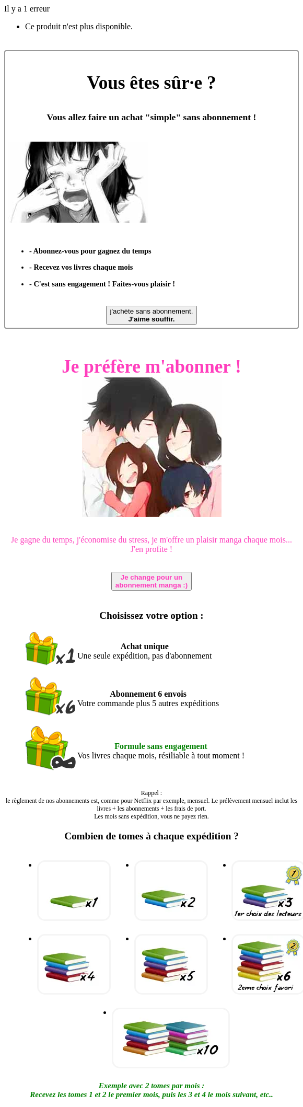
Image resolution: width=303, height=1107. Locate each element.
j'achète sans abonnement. (151, 315)
